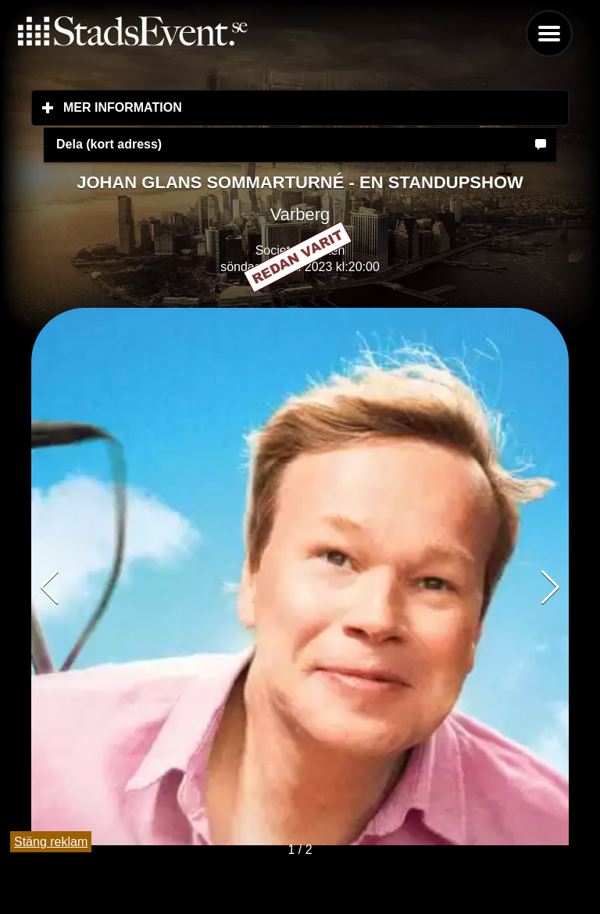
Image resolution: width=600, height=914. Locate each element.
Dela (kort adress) (109, 144)
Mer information (215, 107)
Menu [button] (549, 33)
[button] (550, 587)
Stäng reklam (51, 841)
